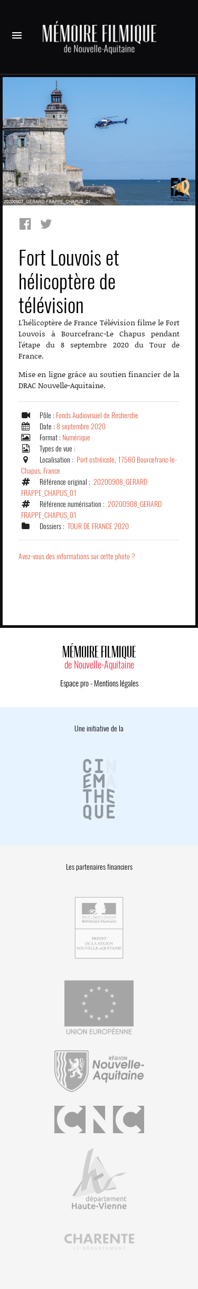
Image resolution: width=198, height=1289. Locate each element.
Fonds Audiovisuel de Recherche (97, 415)
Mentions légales (116, 683)
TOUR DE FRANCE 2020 (98, 526)
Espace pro (74, 683)
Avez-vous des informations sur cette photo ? (76, 556)
